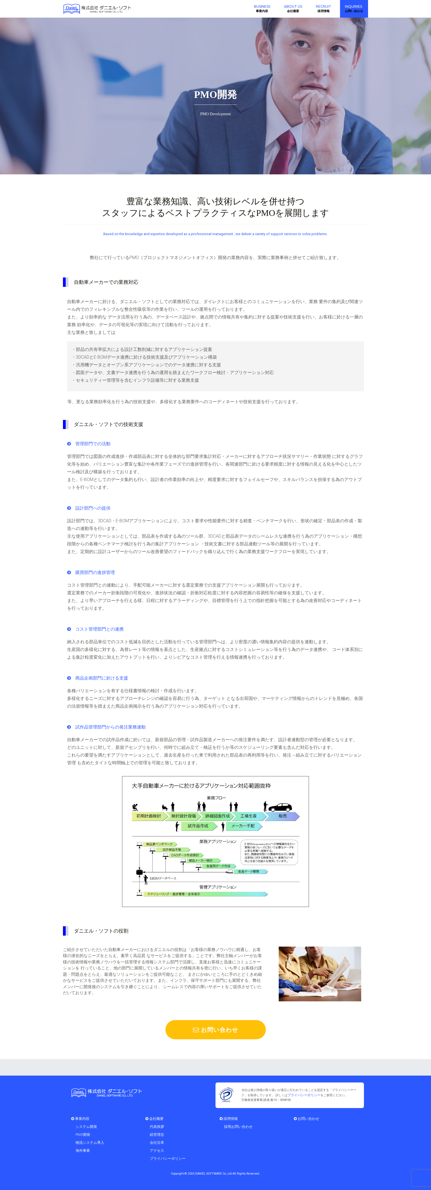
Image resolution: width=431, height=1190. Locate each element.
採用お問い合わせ (238, 1126)
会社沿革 (157, 1142)
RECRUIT (323, 6)
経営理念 (157, 1134)
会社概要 (154, 1118)
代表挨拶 (157, 1126)
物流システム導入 (90, 1142)
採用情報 (229, 1118)
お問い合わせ (215, 1029)
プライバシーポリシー (303, 1094)
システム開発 (86, 1126)
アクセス (157, 1150)
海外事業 (83, 1150)
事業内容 (80, 1118)
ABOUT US (293, 6)
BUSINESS (262, 6)
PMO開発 (83, 1134)
